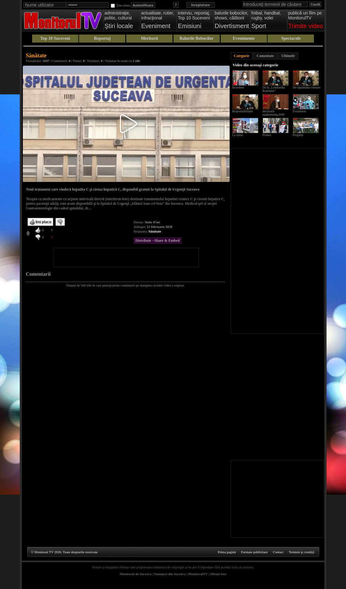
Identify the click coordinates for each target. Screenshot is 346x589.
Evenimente (244, 38)
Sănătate (154, 231)
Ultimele (287, 56)
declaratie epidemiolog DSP (274, 112)
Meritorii (149, 38)
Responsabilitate (242, 111)
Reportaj (102, 38)
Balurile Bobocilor (197, 38)
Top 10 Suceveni (55, 38)
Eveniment (299, 111)
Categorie (241, 56)
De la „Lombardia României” (274, 89)
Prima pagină (227, 552)
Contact (278, 552)
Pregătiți (298, 135)
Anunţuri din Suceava (170, 574)
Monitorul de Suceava (135, 574)
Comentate (265, 56)
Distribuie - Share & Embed (157, 240)
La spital (237, 135)
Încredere (238, 87)
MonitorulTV (197, 574)
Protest (267, 135)
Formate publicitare (254, 552)
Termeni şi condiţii (302, 552)
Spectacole (291, 38)
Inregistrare (200, 5)
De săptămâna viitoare (306, 87)
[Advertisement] (126, 257)
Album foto (218, 574)
